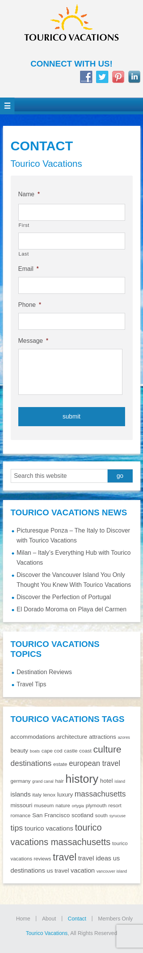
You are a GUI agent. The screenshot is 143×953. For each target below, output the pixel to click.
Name (29, 194)
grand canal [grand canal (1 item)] (42, 781)
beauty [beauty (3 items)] (19, 750)
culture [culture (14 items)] (107, 749)
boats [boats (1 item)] (35, 751)
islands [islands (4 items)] (21, 794)
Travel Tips (32, 684)
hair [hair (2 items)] (59, 781)
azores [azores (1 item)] (124, 737)
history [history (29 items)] (82, 778)
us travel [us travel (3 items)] (58, 870)
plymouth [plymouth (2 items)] (96, 805)
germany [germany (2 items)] (21, 781)
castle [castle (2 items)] (70, 751)
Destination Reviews (44, 672)
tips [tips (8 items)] (17, 827)
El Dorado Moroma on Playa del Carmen (72, 609)
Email (28, 269)
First (24, 225)
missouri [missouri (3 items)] (21, 805)
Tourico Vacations (71, 29)
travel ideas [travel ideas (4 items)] (94, 858)
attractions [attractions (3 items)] (102, 736)
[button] (7, 106)
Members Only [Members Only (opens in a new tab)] (115, 918)
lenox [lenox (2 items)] (49, 795)
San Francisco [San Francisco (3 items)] (50, 815)
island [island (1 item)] (119, 781)
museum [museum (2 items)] (44, 805)
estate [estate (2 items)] (60, 764)
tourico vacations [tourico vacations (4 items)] (49, 828)
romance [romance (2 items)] (21, 815)
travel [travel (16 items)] (65, 857)
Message (33, 340)
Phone (30, 304)
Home (23, 918)
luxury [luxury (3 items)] (65, 794)
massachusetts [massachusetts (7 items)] (100, 794)
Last (24, 254)
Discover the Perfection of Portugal (64, 597)
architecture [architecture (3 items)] (71, 736)
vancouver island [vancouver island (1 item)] (111, 871)
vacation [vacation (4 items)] (83, 870)
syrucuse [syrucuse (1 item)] (117, 815)
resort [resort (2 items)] (115, 805)
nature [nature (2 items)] (63, 805)
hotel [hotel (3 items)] (106, 780)
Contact (77, 918)
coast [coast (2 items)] (85, 751)
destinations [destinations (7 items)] (31, 763)
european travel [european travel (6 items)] (95, 763)
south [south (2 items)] (101, 815)
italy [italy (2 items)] (37, 795)
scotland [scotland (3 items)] (82, 815)
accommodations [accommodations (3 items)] (33, 736)
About (49, 918)
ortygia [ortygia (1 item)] (78, 805)
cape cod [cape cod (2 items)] (52, 751)
